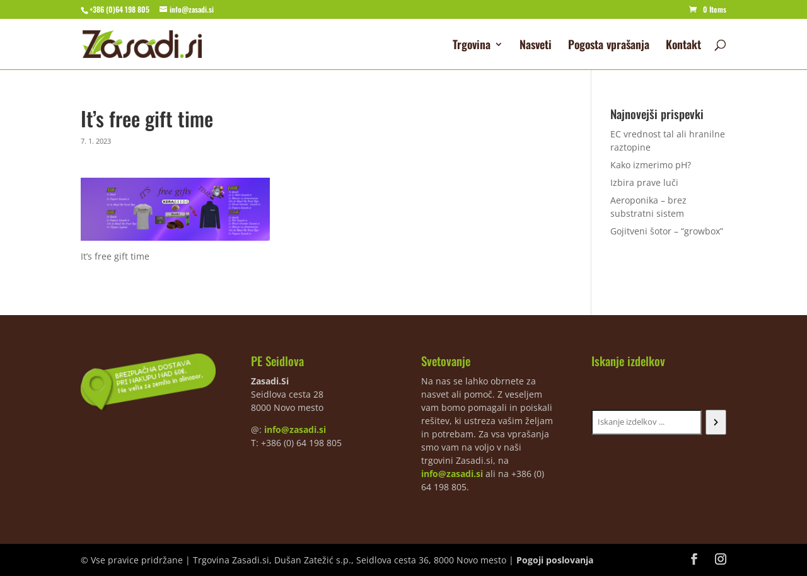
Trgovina (472, 46)
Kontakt (683, 46)
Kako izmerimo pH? (650, 165)
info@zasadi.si (295, 429)
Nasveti (536, 46)
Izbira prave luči (644, 182)
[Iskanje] (715, 422)
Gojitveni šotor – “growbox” (666, 231)
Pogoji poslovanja (554, 560)
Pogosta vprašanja (608, 46)
